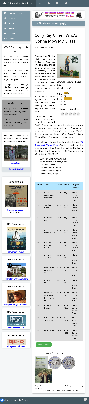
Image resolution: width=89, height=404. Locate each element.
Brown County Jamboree (16, 210)
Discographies (13, 13)
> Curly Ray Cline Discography (52, 23)
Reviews (10, 28)
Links (9, 38)
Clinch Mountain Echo (17, 3)
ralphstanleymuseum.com (16, 279)
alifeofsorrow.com (16, 252)
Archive (9, 33)
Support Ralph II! (16, 169)
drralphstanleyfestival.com (16, 304)
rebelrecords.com (16, 327)
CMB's (9, 18)
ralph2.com (16, 163)
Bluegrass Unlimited (16, 346)
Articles (10, 23)
